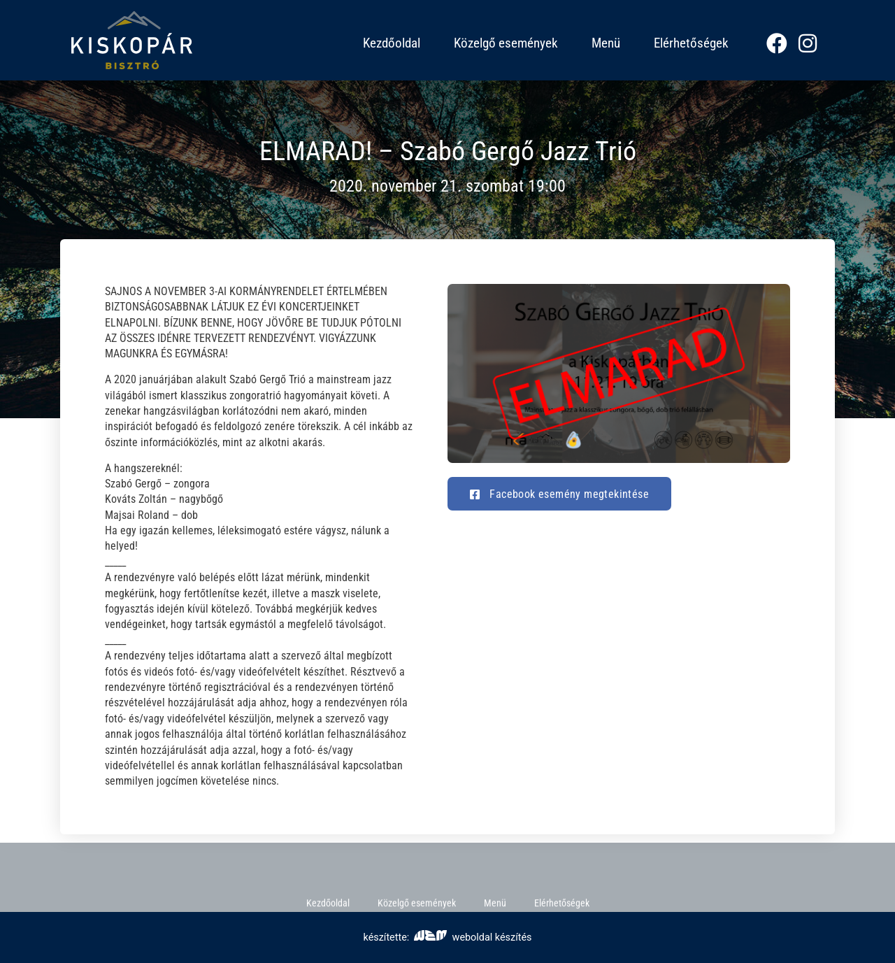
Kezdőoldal (391, 43)
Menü (606, 43)
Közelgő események (506, 43)
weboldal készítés (472, 937)
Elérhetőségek (691, 43)
